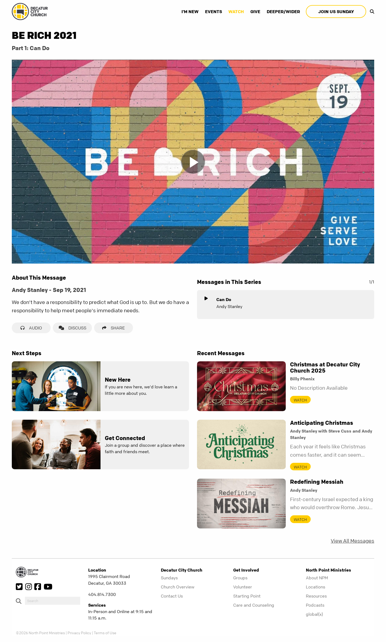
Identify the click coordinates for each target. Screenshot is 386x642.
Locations (315, 587)
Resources (316, 596)
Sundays (169, 577)
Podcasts (315, 605)
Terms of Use (105, 632)
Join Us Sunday (336, 11)
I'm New (190, 11)
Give (255, 11)
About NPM (317, 577)
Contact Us (172, 596)
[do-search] (52, 601)
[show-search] (370, 11)
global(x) (314, 614)
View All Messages (352, 541)
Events (213, 11)
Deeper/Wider (283, 11)
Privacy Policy (79, 632)
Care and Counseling (253, 605)
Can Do (223, 299)
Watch (236, 11)
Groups (240, 577)
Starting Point (247, 596)
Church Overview (177, 587)
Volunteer (242, 587)
